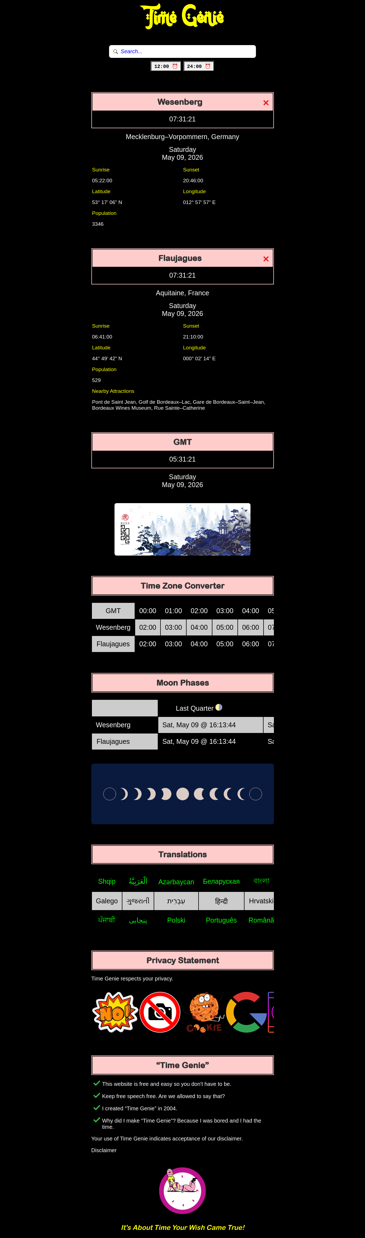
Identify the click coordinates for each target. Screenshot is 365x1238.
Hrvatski (261, 901)
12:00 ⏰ (166, 66)
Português (221, 920)
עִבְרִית (176, 901)
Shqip (107, 881)
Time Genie (182, 17)
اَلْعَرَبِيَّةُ (138, 881)
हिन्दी (221, 901)
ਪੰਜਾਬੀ (106, 920)
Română (261, 920)
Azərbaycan (176, 882)
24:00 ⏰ (199, 66)
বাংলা (261, 881)
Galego (107, 901)
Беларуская (221, 881)
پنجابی (138, 920)
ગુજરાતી (138, 901)
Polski (176, 920)
